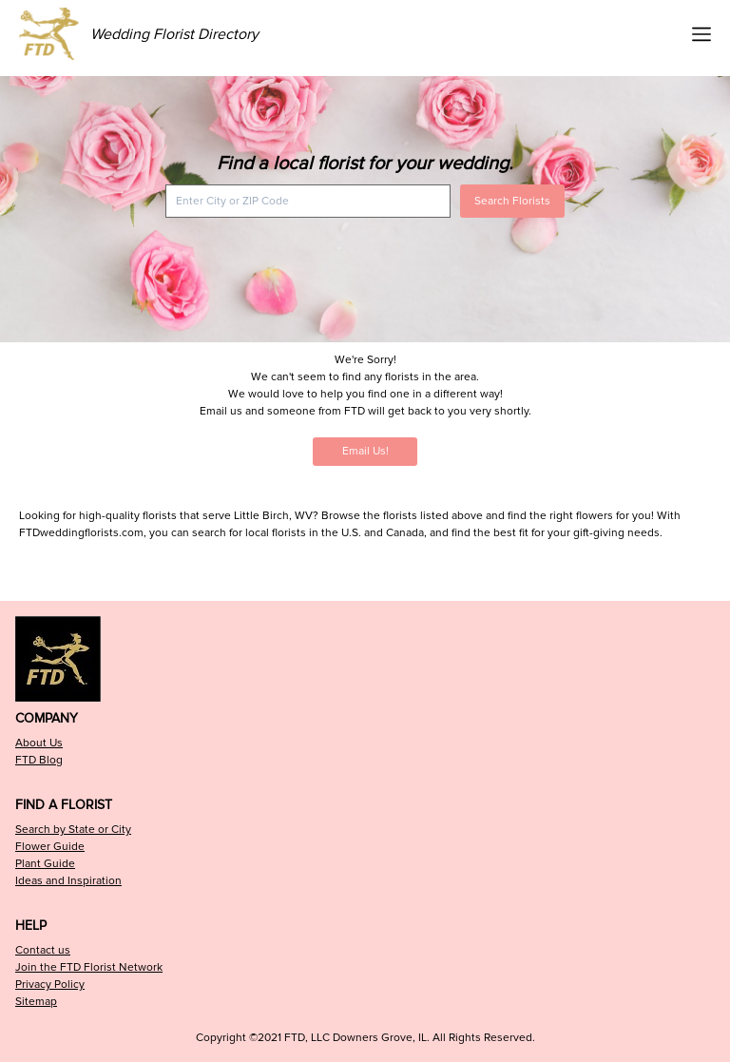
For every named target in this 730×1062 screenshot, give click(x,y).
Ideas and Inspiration (68, 881)
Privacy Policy (50, 984)
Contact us (42, 950)
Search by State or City (73, 829)
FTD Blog (39, 760)
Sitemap (36, 1001)
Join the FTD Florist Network (89, 967)
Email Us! (365, 451)
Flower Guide (50, 847)
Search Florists (512, 201)
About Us (39, 743)
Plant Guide (45, 864)
